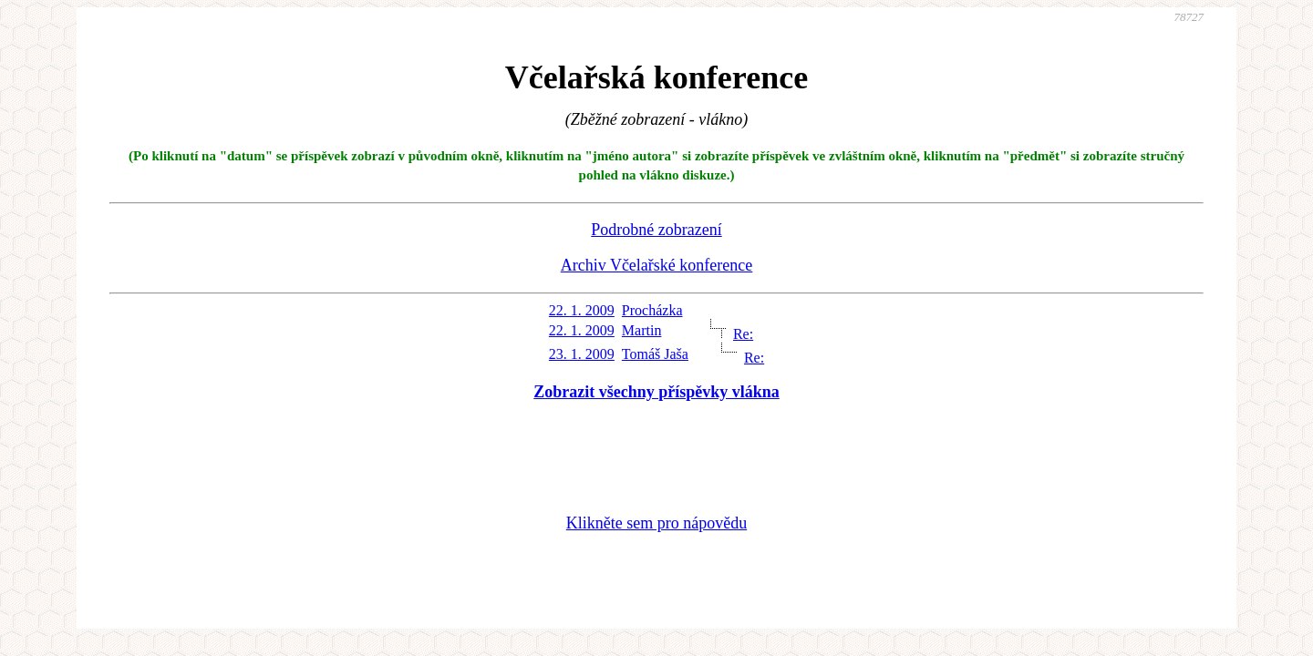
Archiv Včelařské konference (657, 265)
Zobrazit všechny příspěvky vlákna (656, 392)
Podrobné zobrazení (656, 229)
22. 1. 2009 (582, 310)
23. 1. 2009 (582, 354)
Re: (743, 334)
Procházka (652, 310)
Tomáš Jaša (655, 354)
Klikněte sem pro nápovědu (656, 523)
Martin (642, 330)
